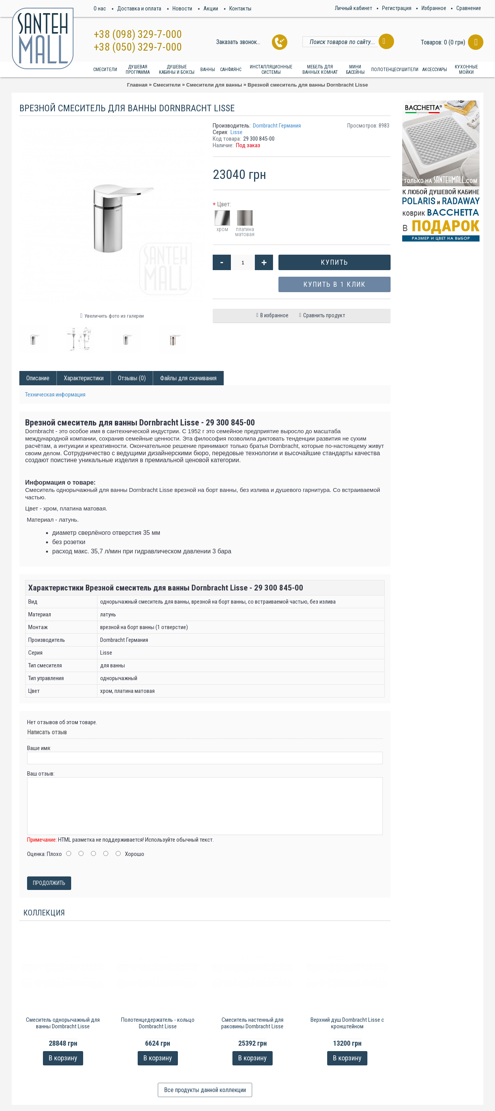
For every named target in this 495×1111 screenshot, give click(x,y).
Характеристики (84, 378)
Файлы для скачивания (188, 378)
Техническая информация (55, 394)
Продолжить (49, 883)
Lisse (236, 132)
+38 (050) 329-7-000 (138, 47)
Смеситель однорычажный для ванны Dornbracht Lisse (63, 1023)
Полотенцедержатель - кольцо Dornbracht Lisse (158, 1023)
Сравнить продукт (324, 315)
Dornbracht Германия (277, 125)
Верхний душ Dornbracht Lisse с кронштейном (347, 1023)
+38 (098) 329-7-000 (138, 34)
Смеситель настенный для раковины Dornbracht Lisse (252, 1023)
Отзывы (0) (132, 378)
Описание (38, 378)
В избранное (274, 315)
